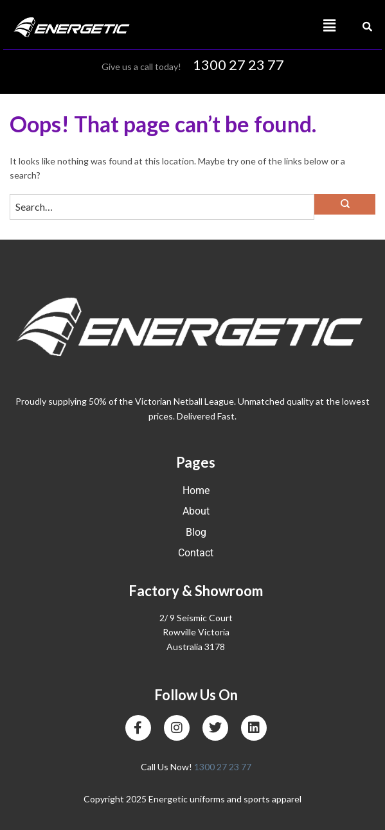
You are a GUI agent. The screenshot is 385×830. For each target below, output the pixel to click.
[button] (268, 26)
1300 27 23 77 (238, 64)
